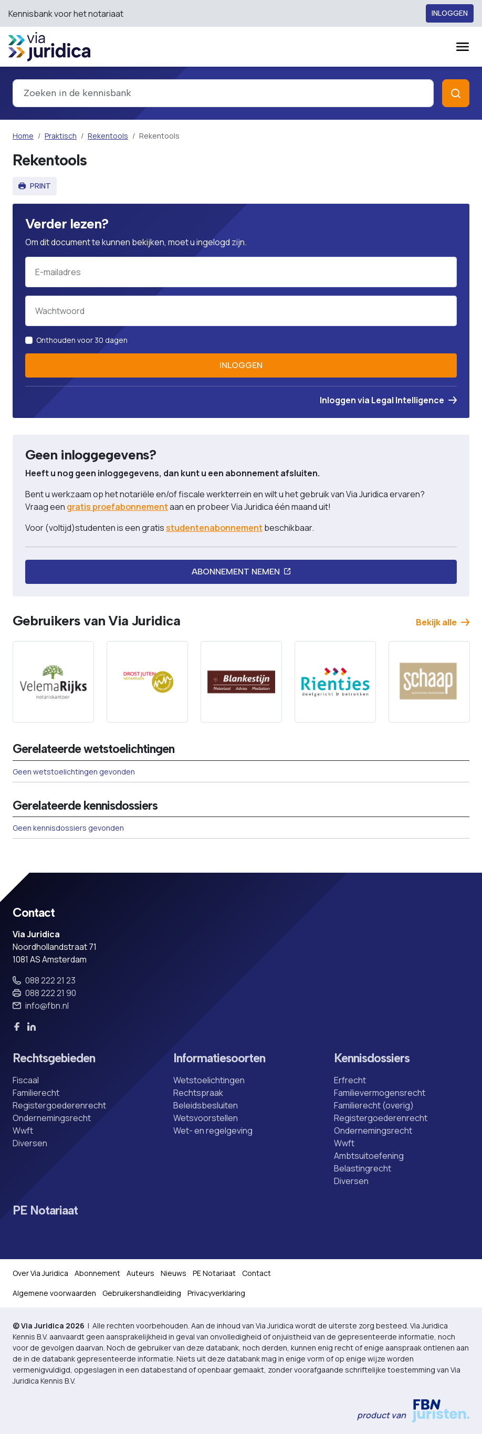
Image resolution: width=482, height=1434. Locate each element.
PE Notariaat (45, 1210)
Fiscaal (26, 1080)
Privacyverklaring (216, 1293)
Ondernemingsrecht (52, 1118)
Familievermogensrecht (379, 1092)
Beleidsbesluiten (205, 1105)
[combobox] (223, 93)
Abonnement (97, 1273)
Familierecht (36, 1092)
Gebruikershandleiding (141, 1293)
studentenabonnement (214, 527)
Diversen (30, 1143)
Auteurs (140, 1273)
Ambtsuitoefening (369, 1155)
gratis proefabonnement (117, 506)
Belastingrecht (362, 1168)
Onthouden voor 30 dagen (82, 340)
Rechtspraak (198, 1092)
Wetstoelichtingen (209, 1080)
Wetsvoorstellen (205, 1118)
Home (23, 136)
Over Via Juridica (40, 1273)
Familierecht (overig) (374, 1105)
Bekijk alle (442, 622)
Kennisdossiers (372, 1058)
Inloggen (450, 13)
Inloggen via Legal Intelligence (388, 400)
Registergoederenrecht (59, 1105)
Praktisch (61, 136)
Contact (256, 1273)
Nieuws (173, 1273)
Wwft (23, 1130)
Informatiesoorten (219, 1058)
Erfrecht (350, 1080)
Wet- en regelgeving (213, 1130)
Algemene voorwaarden (54, 1293)
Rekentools (108, 136)
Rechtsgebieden (54, 1058)
